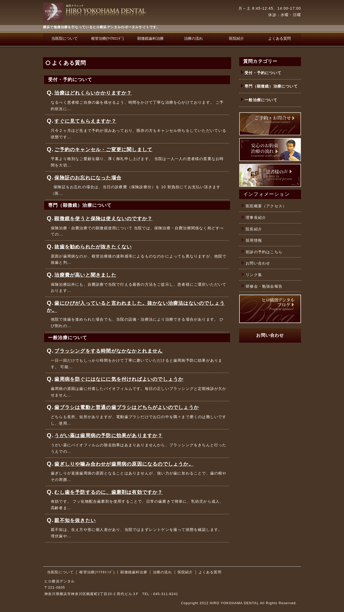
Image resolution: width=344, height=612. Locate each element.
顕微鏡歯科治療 (150, 38)
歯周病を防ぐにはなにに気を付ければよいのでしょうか (118, 379)
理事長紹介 (256, 217)
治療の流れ (193, 38)
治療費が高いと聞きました (85, 275)
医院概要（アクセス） (266, 206)
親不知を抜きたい (75, 520)
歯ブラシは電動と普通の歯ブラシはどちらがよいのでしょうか (126, 407)
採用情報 (254, 240)
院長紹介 (254, 229)
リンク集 (254, 275)
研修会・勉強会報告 (264, 286)
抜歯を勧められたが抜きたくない (93, 246)
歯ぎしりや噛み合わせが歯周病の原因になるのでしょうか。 (124, 464)
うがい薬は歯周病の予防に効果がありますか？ (108, 435)
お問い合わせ (258, 263)
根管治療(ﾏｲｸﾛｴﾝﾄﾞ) (107, 38)
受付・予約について (263, 73)
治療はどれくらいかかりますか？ (93, 93)
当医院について (64, 38)
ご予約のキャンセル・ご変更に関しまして (103, 149)
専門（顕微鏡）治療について (271, 86)
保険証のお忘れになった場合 (87, 177)
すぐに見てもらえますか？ (85, 121)
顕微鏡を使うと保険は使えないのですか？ (103, 218)
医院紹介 (236, 38)
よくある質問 (279, 38)
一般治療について (261, 100)
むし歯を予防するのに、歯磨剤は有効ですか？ (108, 492)
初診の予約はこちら (264, 252)
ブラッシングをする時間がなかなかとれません (108, 351)
